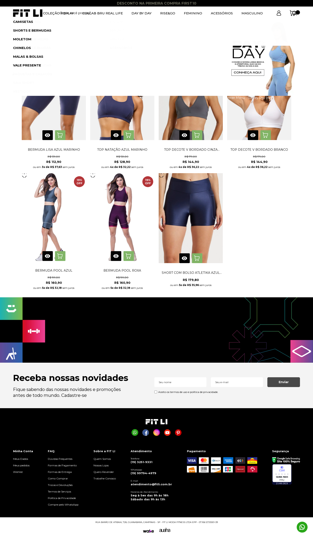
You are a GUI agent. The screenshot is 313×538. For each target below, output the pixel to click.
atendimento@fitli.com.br (151, 484)
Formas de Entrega (60, 472)
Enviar (284, 382)
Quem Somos (102, 458)
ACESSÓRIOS (222, 13)
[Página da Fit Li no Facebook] (146, 432)
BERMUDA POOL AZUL (53, 270)
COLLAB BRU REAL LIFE (102, 13)
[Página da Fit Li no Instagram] (156, 432)
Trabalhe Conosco (104, 478)
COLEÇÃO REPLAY (58, 13)
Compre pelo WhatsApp (63, 504)
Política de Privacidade (62, 498)
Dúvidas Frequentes (60, 458)
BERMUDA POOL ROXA (122, 270)
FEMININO (193, 13)
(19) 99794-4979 (143, 473)
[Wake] (148, 531)
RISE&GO (167, 13)
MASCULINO (252, 13)
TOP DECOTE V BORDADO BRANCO (259, 150)
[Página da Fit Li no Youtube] (167, 432)
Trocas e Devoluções (60, 485)
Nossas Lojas (101, 465)
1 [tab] (156, 23)
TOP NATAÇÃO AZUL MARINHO (122, 150)
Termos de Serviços (59, 491)
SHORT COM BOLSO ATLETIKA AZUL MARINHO (191, 273)
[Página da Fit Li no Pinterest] (178, 432)
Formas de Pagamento (62, 465)
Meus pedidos (21, 465)
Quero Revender (103, 472)
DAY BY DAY (142, 13)
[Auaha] (164, 531)
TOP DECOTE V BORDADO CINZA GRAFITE (191, 150)
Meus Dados (20, 458)
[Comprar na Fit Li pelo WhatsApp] (135, 432)
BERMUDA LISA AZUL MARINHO (54, 150)
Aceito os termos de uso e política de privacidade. (188, 392)
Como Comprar (58, 478)
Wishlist (18, 472)
